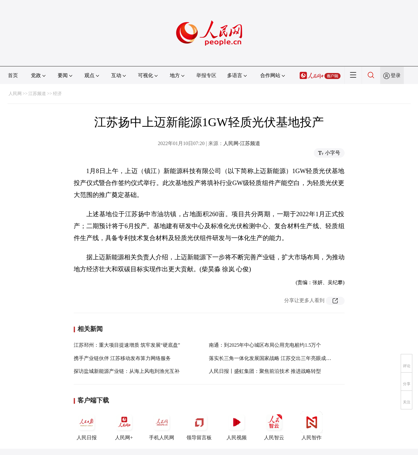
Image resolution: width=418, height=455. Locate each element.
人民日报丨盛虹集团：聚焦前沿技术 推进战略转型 (265, 371)
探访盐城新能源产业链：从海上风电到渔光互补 (127, 371)
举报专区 (206, 75)
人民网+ (124, 425)
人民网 (15, 93)
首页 (13, 75)
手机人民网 (161, 425)
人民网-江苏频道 (241, 143)
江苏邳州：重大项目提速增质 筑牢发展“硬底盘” (127, 345)
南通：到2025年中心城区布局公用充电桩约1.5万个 (265, 345)
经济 (57, 93)
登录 (396, 75)
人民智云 (274, 425)
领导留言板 (199, 425)
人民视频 (237, 425)
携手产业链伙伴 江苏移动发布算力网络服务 (122, 358)
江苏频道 (37, 93)
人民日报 (87, 425)
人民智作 (312, 425)
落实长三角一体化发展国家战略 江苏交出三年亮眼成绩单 (272, 358)
